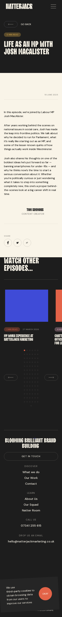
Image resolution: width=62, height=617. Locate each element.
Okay (45, 593)
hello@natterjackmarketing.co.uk (31, 541)
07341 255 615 (31, 526)
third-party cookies (18, 591)
